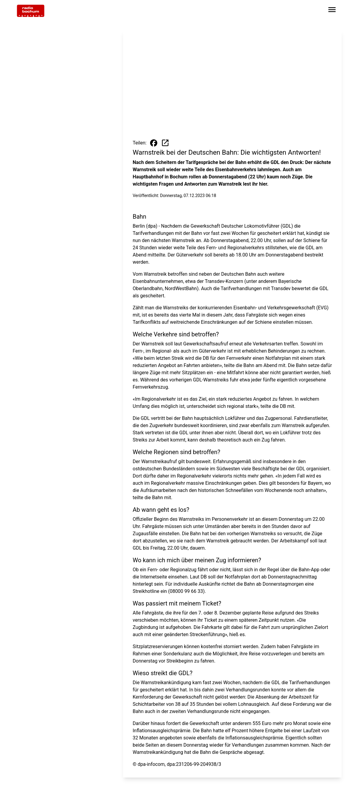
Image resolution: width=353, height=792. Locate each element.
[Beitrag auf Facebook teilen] (153, 143)
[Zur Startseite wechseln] (30, 10)
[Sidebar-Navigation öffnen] (332, 11)
